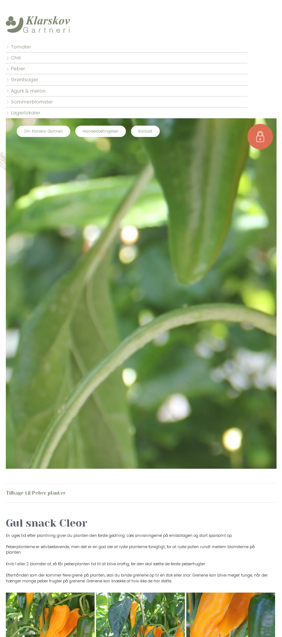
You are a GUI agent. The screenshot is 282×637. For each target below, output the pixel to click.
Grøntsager (25, 79)
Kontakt (145, 131)
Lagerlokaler (25, 113)
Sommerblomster (32, 102)
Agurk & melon (28, 91)
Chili (16, 58)
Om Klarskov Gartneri (43, 131)
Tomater (21, 47)
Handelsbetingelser (101, 131)
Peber (18, 69)
